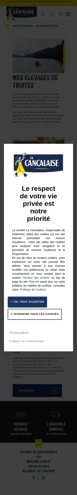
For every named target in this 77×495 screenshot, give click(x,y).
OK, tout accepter (27, 301)
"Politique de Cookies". (33, 289)
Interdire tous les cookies (35, 314)
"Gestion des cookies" (36, 277)
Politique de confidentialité (26, 341)
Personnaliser (19, 332)
